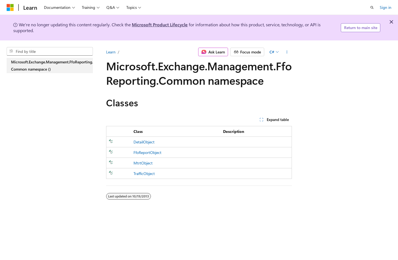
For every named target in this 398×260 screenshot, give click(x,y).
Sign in (385, 7)
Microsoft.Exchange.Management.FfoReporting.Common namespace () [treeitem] (52, 65)
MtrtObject (143, 163)
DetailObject (144, 142)
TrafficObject (144, 173)
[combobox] (50, 51)
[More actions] (287, 52)
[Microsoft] (10, 7)
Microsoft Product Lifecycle (160, 24)
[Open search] (372, 7)
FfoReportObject (147, 152)
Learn (111, 52)
